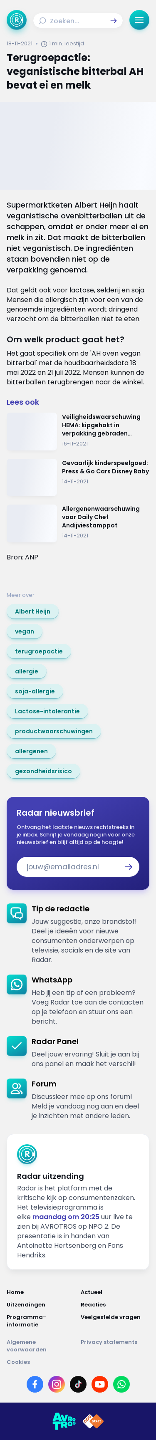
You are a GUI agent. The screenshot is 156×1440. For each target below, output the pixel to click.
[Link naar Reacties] (115, 1305)
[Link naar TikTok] (78, 1384)
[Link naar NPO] (93, 1421)
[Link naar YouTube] (100, 1384)
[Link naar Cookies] (78, 1362)
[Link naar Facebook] (35, 1384)
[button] (113, 20)
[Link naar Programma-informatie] (41, 1321)
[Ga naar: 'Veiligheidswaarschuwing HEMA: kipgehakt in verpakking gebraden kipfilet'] (78, 431)
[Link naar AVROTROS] (64, 1421)
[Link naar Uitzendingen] (41, 1305)
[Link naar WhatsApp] (121, 1384)
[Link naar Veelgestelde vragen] (115, 1321)
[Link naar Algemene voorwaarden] (41, 1346)
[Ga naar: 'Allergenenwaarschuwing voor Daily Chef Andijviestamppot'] (78, 523)
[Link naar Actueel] (115, 1292)
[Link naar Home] (41, 1292)
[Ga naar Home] (17, 20)
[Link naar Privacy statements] (115, 1346)
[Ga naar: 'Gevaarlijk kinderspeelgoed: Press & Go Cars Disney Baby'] (78, 478)
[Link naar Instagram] (56, 1384)
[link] (33, 611)
